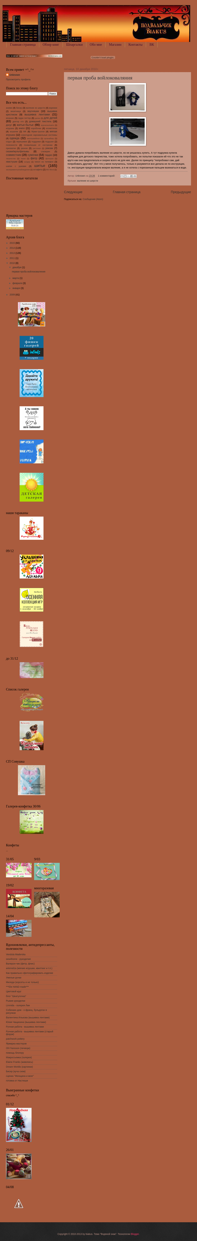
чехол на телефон (44, 162)
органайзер (49, 138)
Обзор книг (51, 44)
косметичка (51, 128)
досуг (9, 125)
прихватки (11, 148)
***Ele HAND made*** (17, 987)
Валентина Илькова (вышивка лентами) (28, 1017)
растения (37, 148)
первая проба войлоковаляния (100, 77)
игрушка (10, 128)
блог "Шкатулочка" (16, 996)
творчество (11, 159)
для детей (50, 118)
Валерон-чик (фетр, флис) (20, 963)
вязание (10, 118)
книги (22, 128)
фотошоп (50, 159)
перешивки (21, 141)
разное (24, 148)
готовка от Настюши (17, 1080)
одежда (14, 138)
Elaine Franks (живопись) (19, 1062)
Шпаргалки (74, 44)
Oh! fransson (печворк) (18, 1048)
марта (16, 278)
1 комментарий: (107, 176)
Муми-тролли (38, 131)
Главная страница (23, 44)
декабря (17, 267)
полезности (11, 145)
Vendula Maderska (15, 954)
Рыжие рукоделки (15, 1001)
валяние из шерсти (87, 181)
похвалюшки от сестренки (38, 145)
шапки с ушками (16, 166)
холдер (27, 162)
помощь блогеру (15, 1053)
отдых (9, 141)
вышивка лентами (37, 114)
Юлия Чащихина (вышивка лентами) (26, 1022)
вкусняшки (33, 111)
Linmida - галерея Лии (18, 1005)
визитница (16, 111)
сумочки (33, 155)
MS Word (50, 170)
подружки (36, 141)
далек (37, 118)
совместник (13, 155)
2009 (13, 294)
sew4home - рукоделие (18, 959)
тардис (48, 155)
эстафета (37, 169)
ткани (23, 159)
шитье (39, 166)
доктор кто (18, 121)
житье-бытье (25, 125)
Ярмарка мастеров (16, 1043)
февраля (17, 283)
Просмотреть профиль (18, 79)
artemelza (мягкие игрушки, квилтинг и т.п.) (29, 968)
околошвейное (33, 138)
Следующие (73, 192)
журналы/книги (47, 125)
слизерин (45, 151)
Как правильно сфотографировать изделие (29, 973)
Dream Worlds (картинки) (19, 1067)
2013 (13, 253)
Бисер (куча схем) (16, 1071)
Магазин (115, 44)
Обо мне (96, 44)
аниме (9, 108)
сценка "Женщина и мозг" (20, 1076)
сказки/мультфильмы (17, 151)
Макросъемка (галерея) (19, 1057)
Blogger (135, 1234)
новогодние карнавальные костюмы (39, 135)
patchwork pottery (15, 1039)
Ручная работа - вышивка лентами (25, 1027)
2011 (13, 258)
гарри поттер (24, 118)
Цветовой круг (13, 991)
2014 (13, 248)
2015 (13, 243)
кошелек (14, 131)
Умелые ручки (13, 977)
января (16, 288)
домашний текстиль (40, 121)
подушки (49, 141)
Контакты (135, 44)
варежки (53, 108)
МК (24, 131)
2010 (13, 263)
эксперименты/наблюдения (18, 170)
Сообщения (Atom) (93, 199)
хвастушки (11, 161)
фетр (34, 158)
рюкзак (49, 148)
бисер (19, 108)
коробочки (36, 128)
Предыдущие (181, 192)
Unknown (14, 75)
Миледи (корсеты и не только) (22, 982)
